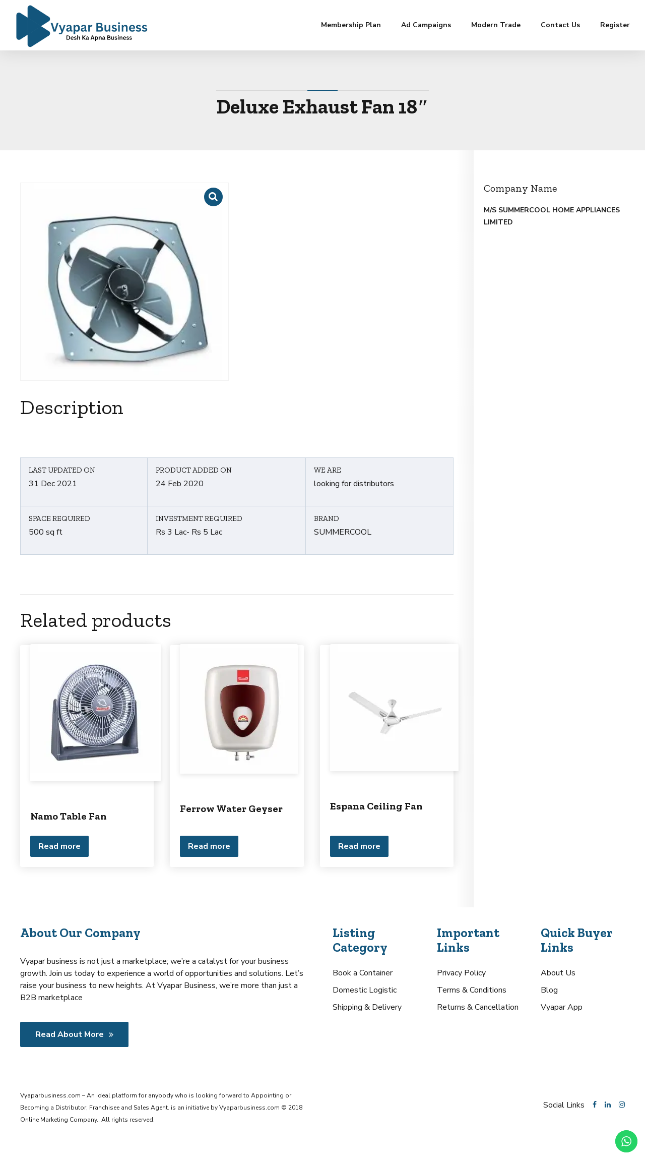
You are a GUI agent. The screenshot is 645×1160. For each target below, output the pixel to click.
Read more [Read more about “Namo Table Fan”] (59, 846)
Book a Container (363, 972)
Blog (549, 990)
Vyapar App (562, 1007)
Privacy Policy (461, 972)
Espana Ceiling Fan (376, 806)
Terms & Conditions (471, 990)
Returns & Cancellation (478, 1007)
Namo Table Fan (68, 816)
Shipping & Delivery (367, 1007)
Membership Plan (351, 25)
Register (615, 25)
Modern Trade (496, 25)
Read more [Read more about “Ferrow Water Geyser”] (209, 846)
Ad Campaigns (426, 25)
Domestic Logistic (365, 990)
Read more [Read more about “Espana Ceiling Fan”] (359, 846)
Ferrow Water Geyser (231, 808)
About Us (558, 972)
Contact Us (560, 25)
